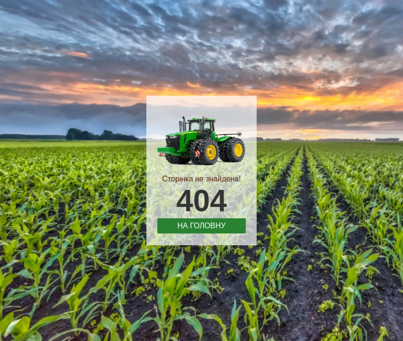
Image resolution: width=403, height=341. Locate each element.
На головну (201, 225)
